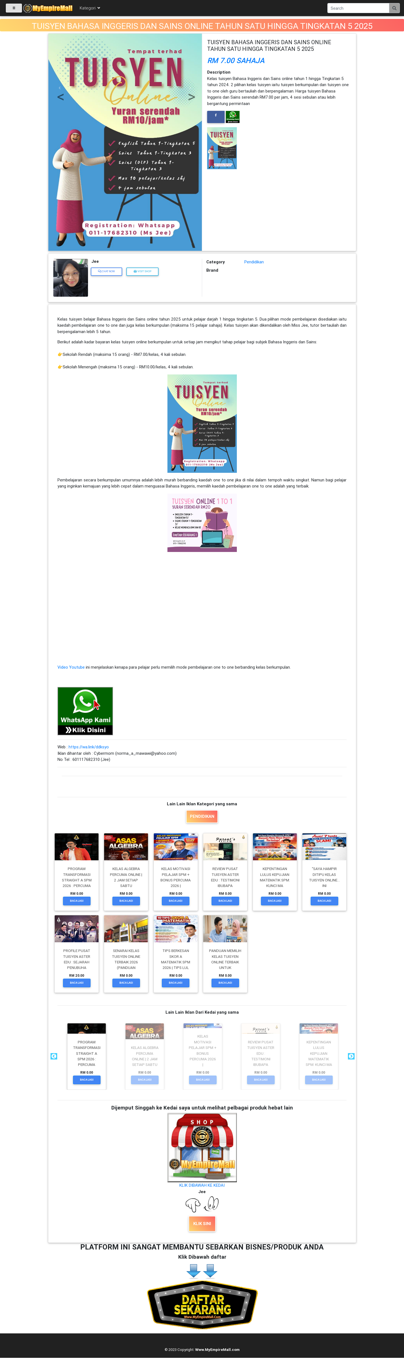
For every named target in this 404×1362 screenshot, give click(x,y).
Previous (53, 1056)
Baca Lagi (77, 901)
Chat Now (106, 271)
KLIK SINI (202, 1223)
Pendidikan (254, 261)
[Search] (358, 9)
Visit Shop (142, 271)
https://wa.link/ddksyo (89, 746)
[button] (59, 88)
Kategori (90, 9)
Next (350, 1056)
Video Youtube (71, 667)
